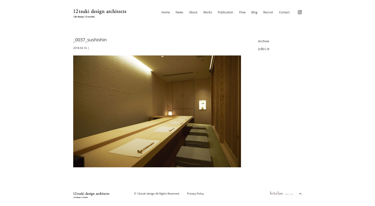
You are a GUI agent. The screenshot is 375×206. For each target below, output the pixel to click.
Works (207, 12)
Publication (225, 12)
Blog (254, 12)
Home (165, 12)
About (193, 12)
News (179, 12)
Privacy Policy (195, 193)
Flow (242, 12)
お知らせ (264, 49)
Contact (284, 12)
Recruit (268, 12)
